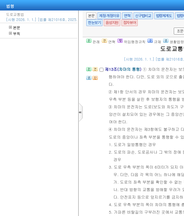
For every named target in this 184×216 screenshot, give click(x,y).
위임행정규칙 (132, 41)
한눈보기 (94, 22)
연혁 (127, 16)
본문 (14, 27)
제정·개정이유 (109, 16)
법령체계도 (164, 16)
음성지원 (112, 22)
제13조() (124, 69)
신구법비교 (143, 16)
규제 (154, 41)
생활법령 (173, 41)
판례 (93, 41)
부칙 (14, 33)
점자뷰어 (129, 22)
